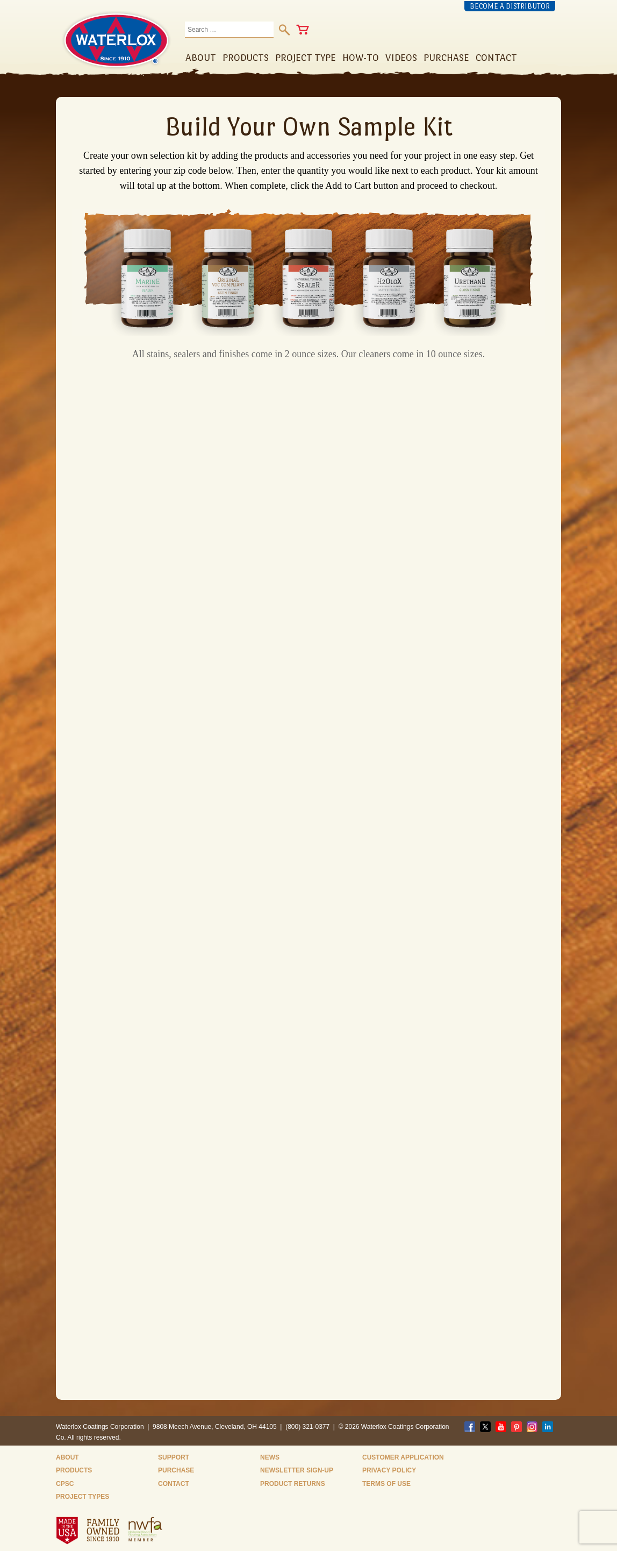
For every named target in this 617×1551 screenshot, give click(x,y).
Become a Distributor (510, 6)
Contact (173, 1484)
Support (173, 1457)
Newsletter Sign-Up (296, 1470)
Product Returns (292, 1484)
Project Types (82, 1496)
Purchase (176, 1470)
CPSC (65, 1484)
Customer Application (403, 1457)
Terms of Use (386, 1484)
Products (74, 1470)
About (67, 1457)
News (269, 1457)
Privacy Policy (389, 1470)
